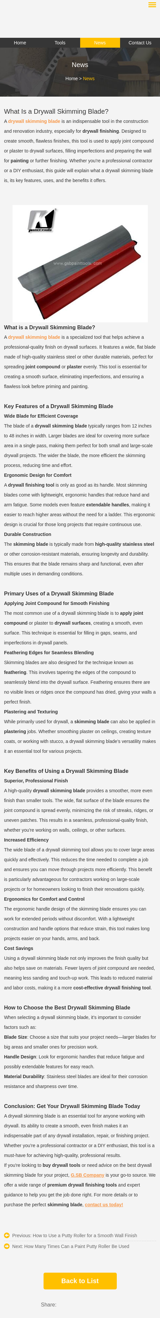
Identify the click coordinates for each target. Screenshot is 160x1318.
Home (71, 78)
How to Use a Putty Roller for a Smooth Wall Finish (85, 1235)
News (89, 78)
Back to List (80, 1280)
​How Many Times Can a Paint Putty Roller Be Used (76, 1246)
